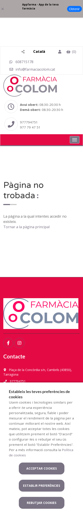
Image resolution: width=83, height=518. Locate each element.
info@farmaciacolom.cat (32, 69)
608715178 (21, 61)
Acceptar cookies (41, 468)
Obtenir (74, 9)
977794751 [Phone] (29, 122)
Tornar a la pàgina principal (26, 226)
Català (39, 51)
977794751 (14, 381)
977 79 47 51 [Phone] (30, 127)
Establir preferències (41, 485)
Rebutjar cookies (41, 503)
